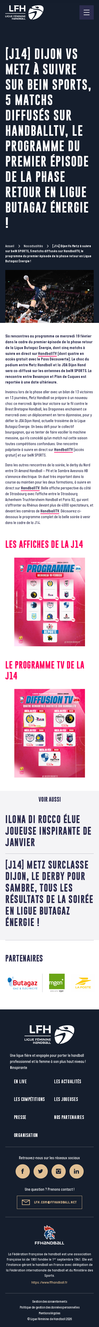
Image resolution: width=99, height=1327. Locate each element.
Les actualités (67, 1081)
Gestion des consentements (49, 1301)
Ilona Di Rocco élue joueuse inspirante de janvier (48, 830)
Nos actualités (33, 246)
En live (20, 1081)
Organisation (26, 1135)
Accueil (9, 246)
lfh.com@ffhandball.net (49, 1202)
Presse (20, 1117)
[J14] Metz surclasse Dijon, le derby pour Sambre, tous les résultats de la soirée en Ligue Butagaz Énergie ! (49, 893)
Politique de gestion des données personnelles (49, 1307)
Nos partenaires (69, 1117)
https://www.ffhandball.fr (49, 1282)
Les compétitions (29, 1099)
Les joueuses (66, 1099)
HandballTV (47, 353)
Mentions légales (49, 1313)
